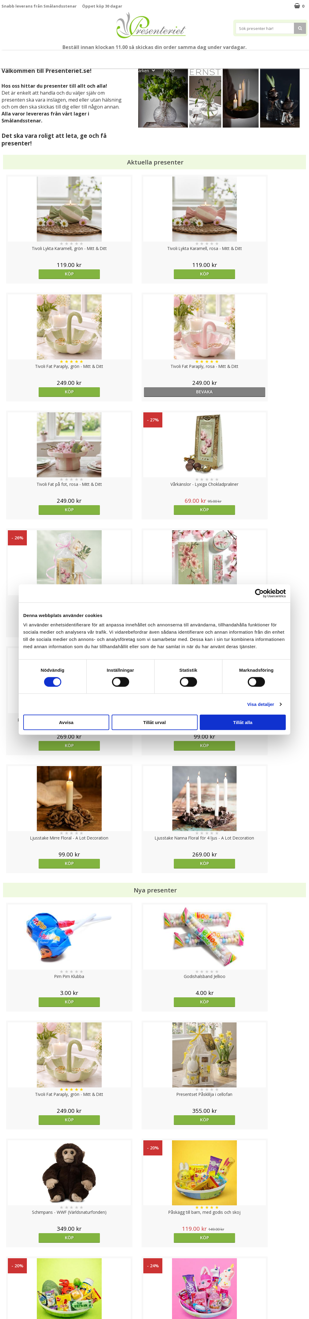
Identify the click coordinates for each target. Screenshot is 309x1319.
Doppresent (14, 1308)
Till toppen (155, 1232)
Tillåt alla (243, 722)
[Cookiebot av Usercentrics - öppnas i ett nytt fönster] (259, 593)
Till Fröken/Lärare (85, 57)
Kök (241, 57)
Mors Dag (47, 57)
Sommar (119, 57)
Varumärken (13, 1262)
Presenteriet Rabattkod (25, 1290)
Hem (218, 57)
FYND (169, 70)
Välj (192, 1022)
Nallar (7, 1299)
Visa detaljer (260, 704)
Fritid (264, 57)
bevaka (269, 274)
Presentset (151, 57)
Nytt (19, 57)
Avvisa (66, 722)
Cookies (9, 1253)
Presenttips (188, 57)
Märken (146, 70)
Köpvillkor (11, 1272)
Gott (288, 57)
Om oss (9, 1281)
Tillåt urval (154, 722)
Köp (39, 274)
